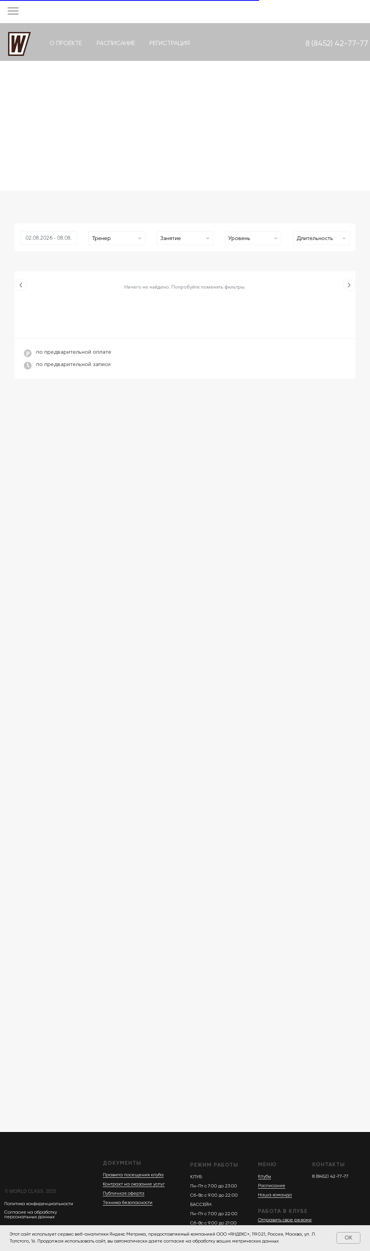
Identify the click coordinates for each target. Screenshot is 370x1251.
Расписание (271, 1186)
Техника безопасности (127, 1203)
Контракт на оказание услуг (134, 1184)
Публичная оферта (123, 1193)
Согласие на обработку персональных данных (30, 1214)
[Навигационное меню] (13, 11)
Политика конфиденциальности (38, 1204)
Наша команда (275, 1195)
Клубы (264, 1176)
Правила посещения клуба (133, 1175)
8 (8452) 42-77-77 (330, 1176)
